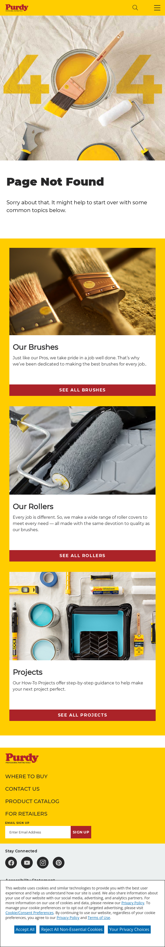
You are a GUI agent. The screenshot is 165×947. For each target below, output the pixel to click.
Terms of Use (99, 917)
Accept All (25, 929)
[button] (157, 8)
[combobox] (86, 7)
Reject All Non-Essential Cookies (72, 929)
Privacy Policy (132, 902)
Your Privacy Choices (129, 929)
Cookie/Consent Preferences (29, 912)
